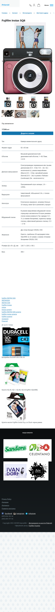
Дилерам (5, 502)
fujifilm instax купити (9, 314)
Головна (4, 13)
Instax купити (7, 310)
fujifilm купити (7, 316)
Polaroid (5, 321)
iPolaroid (5, 5)
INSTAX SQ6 (6, 303)
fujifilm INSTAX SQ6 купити (11, 312)
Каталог (15, 13)
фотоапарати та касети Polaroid (40, 523)
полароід (5, 319)
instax (4, 307)
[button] (27, 58)
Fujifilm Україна (34, 526)
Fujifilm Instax (7, 305)
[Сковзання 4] (29, 422)
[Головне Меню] (48, 5)
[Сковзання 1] (25, 422)
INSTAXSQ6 (6, 300)
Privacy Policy (6, 499)
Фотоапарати (27, 13)
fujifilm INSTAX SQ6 (9, 298)
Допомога (5, 505)
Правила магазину (9, 509)
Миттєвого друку (42, 13)
